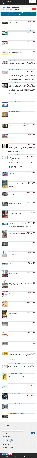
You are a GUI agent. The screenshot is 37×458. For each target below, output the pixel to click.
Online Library (31, 12)
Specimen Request (11, 14)
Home (3, 1)
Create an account (27, 1)
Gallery (3, 3)
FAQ (13, 1)
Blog (16, 14)
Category (5, 12)
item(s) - (32, 2)
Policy (11, 1)
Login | (23, 1)
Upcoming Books (20, 12)
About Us (9, 12)
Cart (33, 1)
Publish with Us (5, 14)
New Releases (14, 12)
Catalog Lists (20, 14)
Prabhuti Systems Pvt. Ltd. (31, 456)
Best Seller (26, 12)
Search (34, 9)
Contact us (7, 1)
